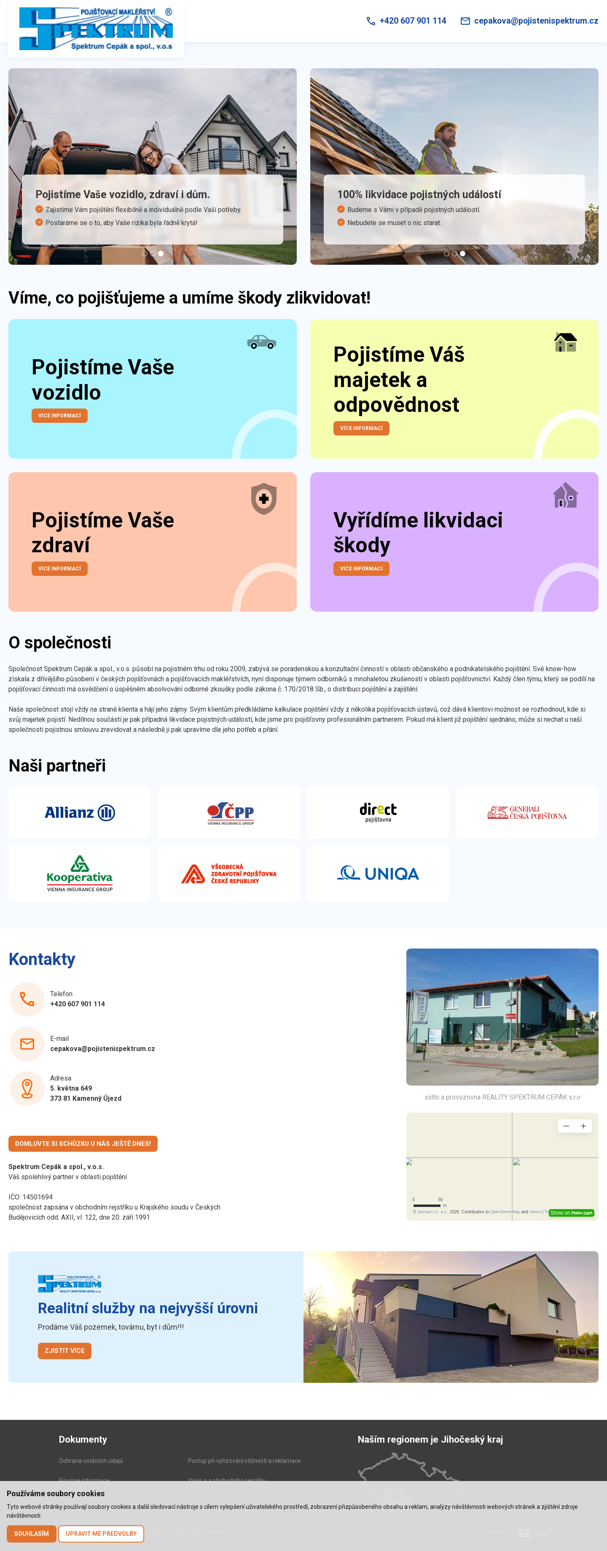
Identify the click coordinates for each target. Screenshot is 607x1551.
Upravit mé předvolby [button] (101, 1533)
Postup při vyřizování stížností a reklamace (244, 1460)
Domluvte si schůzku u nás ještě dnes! (83, 1144)
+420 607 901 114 (77, 1004)
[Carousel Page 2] (153, 253)
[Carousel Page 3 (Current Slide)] (161, 253)
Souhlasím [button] (31, 1533)
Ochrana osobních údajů (91, 1460)
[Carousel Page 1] (145, 253)
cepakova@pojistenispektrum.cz (102, 1049)
